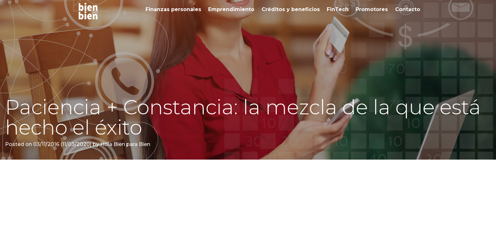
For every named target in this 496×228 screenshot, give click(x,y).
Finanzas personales (173, 9)
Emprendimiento (231, 9)
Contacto (407, 9)
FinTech (338, 9)
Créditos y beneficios (291, 9)
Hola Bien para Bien (124, 144)
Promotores (372, 9)
